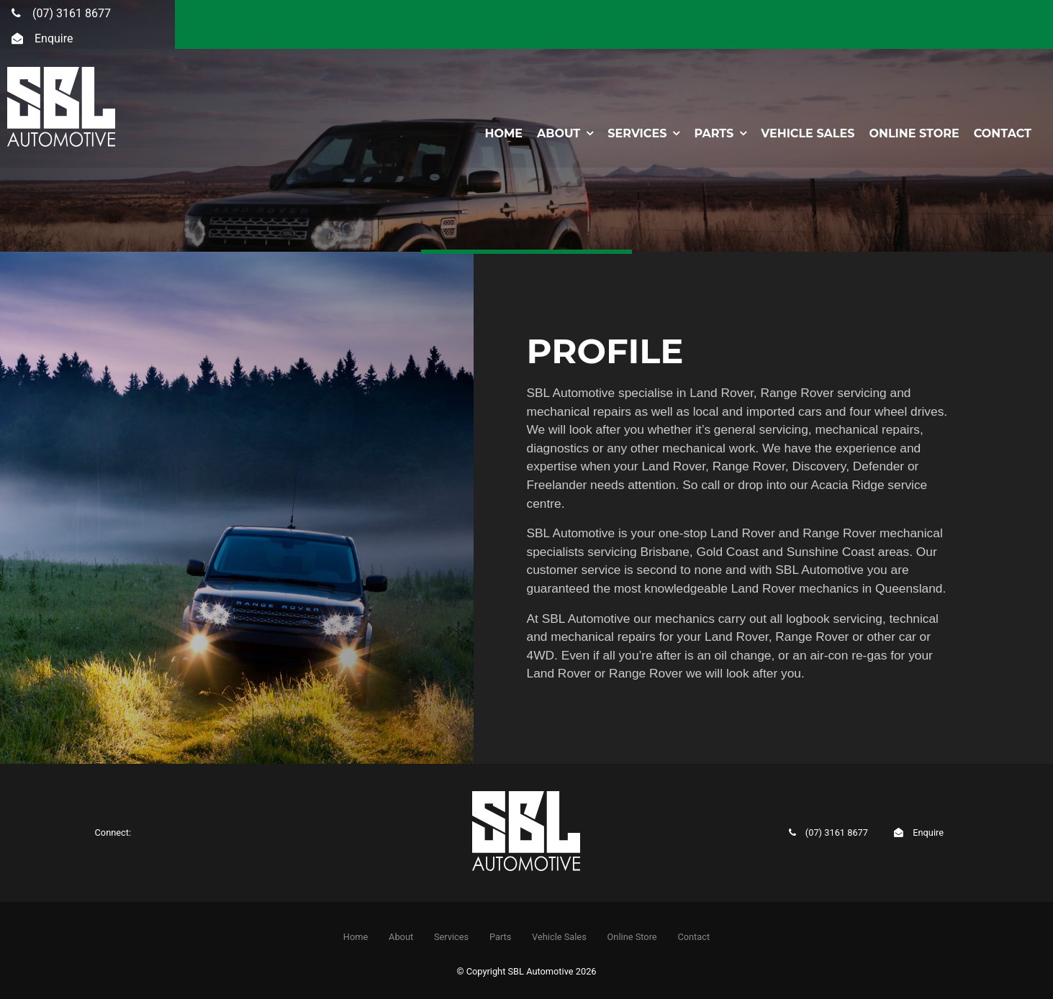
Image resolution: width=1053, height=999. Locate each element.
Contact (1002, 133)
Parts (713, 133)
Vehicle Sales (807, 133)
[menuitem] (355, 936)
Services (636, 133)
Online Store (914, 133)
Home (503, 133)
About (558, 133)
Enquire (54, 38)
